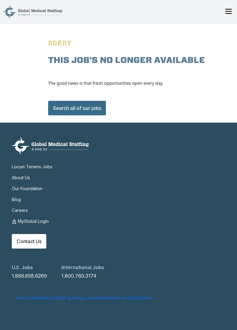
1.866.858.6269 (29, 276)
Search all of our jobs (77, 108)
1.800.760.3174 (79, 276)
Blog (16, 199)
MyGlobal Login (30, 221)
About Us (21, 177)
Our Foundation (27, 188)
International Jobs (82, 267)
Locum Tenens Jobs (32, 166)
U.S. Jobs (22, 267)
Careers (20, 210)
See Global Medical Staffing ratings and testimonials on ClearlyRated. (85, 298)
